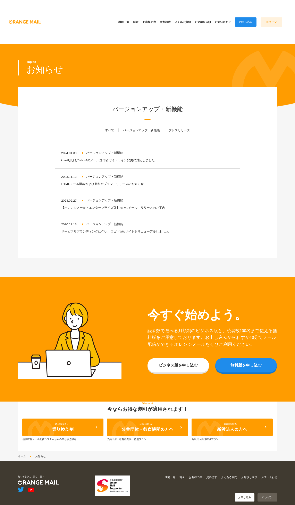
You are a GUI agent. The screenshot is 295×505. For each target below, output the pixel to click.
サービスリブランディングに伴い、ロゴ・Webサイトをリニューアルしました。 (116, 229)
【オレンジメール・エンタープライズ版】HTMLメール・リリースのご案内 (113, 205)
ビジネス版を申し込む (178, 363)
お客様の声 (195, 475)
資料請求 (211, 475)
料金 (182, 475)
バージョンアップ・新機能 (141, 128)
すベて (109, 128)
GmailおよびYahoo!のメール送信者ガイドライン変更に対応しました (108, 158)
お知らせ (40, 454)
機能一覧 (170, 475)
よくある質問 (229, 475)
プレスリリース (179, 128)
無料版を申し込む (246, 363)
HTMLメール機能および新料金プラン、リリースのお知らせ (102, 182)
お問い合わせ (269, 475)
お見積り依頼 (249, 475)
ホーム (22, 454)
